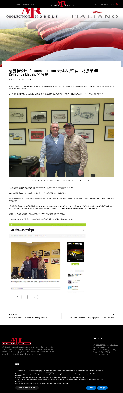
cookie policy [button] (49, 372)
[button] (13, 4)
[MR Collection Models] (61, 4)
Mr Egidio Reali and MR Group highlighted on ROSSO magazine (88, 316)
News (27, 80)
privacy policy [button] (19, 381)
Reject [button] (91, 388)
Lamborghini (33, 297)
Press (31, 80)
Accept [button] (102, 388)
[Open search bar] (117, 4)
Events (21, 80)
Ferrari (24, 297)
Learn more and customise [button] (27, 388)
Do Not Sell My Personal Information (73, 377)
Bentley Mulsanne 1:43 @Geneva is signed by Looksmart (34, 316)
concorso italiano (15, 297)
